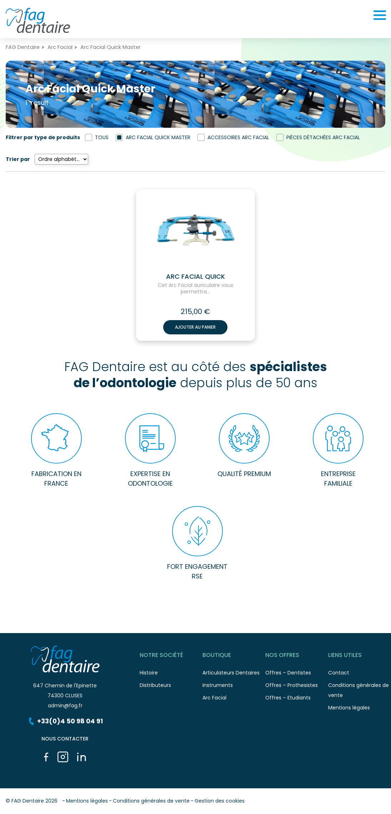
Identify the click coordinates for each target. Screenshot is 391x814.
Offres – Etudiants (296, 699)
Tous (102, 137)
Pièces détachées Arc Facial (323, 137)
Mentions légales (359, 709)
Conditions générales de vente (151, 800)
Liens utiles (359, 656)
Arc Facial (59, 47)
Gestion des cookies (220, 800)
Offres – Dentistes (296, 674)
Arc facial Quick (195, 276)
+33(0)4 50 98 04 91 (65, 721)
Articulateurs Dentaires (233, 674)
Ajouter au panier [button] (195, 327)
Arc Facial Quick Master (158, 137)
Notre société (171, 656)
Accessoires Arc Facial (238, 137)
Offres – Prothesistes (296, 687)
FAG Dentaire (23, 47)
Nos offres (296, 656)
